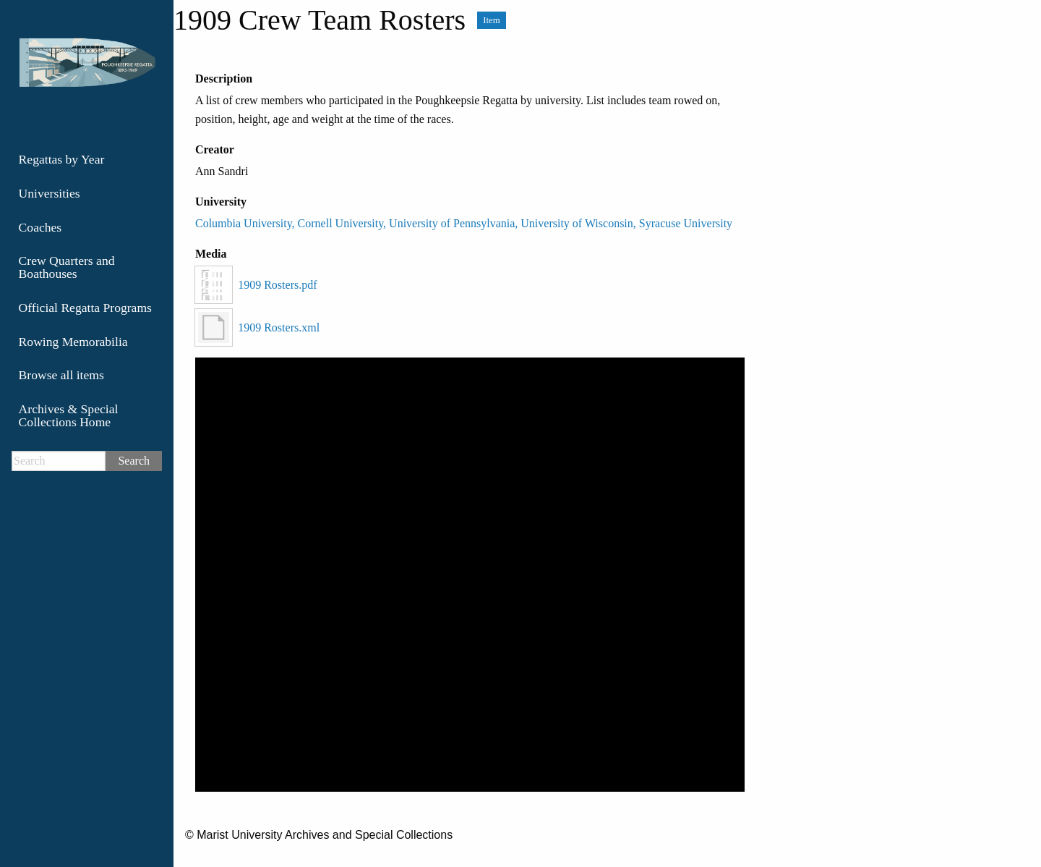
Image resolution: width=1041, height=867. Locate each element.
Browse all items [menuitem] (61, 375)
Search (134, 460)
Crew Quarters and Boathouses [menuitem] (67, 267)
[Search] (59, 461)
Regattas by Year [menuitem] (62, 159)
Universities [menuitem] (49, 193)
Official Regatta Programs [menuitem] (85, 307)
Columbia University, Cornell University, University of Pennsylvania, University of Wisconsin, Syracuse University (463, 223)
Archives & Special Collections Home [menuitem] (69, 415)
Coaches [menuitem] (40, 227)
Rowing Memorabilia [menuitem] (73, 341)
